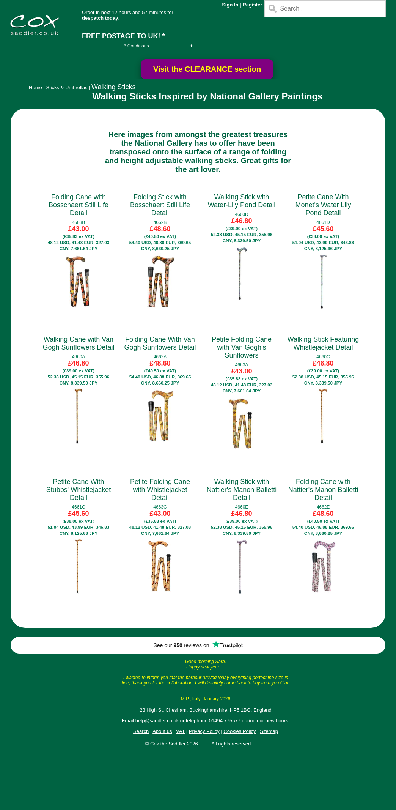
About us (162, 731)
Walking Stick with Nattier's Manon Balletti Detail (242, 489)
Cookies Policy (239, 731)
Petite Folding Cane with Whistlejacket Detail (160, 489)
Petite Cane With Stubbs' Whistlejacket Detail (78, 489)
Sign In (230, 5)
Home (35, 87)
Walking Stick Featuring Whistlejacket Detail (323, 343)
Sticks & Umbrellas (66, 87)
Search (141, 731)
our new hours (272, 720)
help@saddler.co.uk (157, 720)
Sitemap (269, 731)
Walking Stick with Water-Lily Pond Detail (241, 201)
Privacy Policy (204, 731)
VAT (180, 731)
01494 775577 (224, 720)
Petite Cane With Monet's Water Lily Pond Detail (323, 205)
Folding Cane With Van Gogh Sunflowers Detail (160, 343)
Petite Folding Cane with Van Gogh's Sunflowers (242, 347)
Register (252, 5)
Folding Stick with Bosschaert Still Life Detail (160, 205)
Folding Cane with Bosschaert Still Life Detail (78, 205)
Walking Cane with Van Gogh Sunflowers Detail (78, 343)
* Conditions (136, 46)
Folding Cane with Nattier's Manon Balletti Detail (323, 489)
